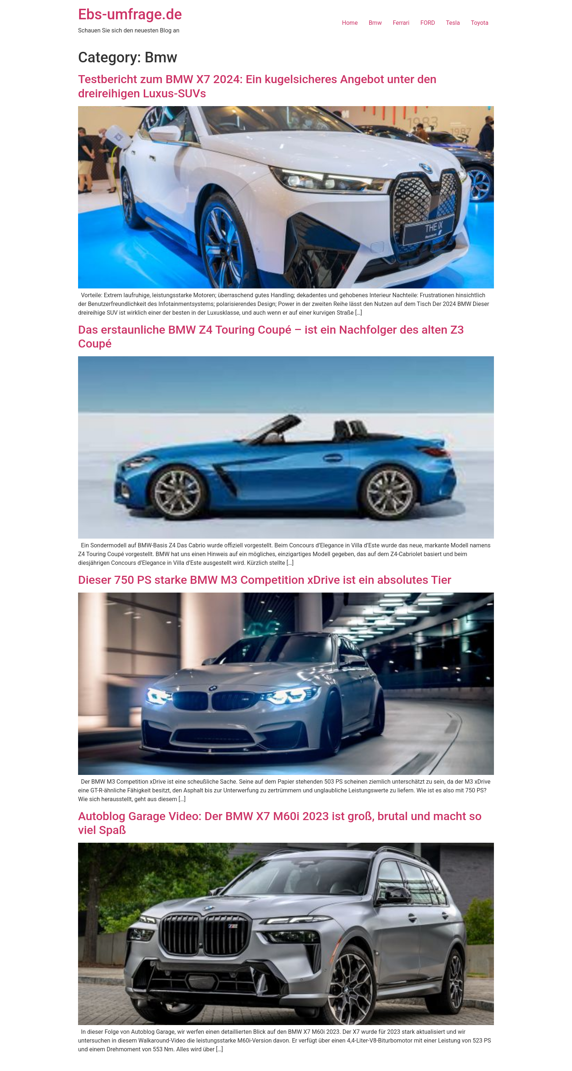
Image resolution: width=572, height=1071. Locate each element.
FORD (427, 22)
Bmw (375, 22)
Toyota (479, 22)
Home (350, 22)
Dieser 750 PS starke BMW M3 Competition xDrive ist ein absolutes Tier (264, 580)
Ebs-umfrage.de (130, 14)
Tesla (453, 22)
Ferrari (401, 22)
